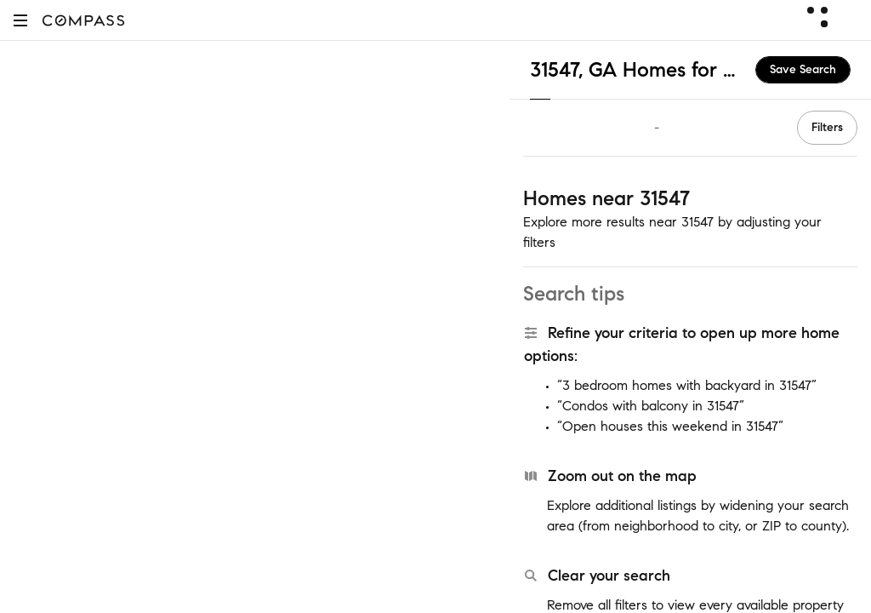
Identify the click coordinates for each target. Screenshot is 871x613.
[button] (20, 20)
